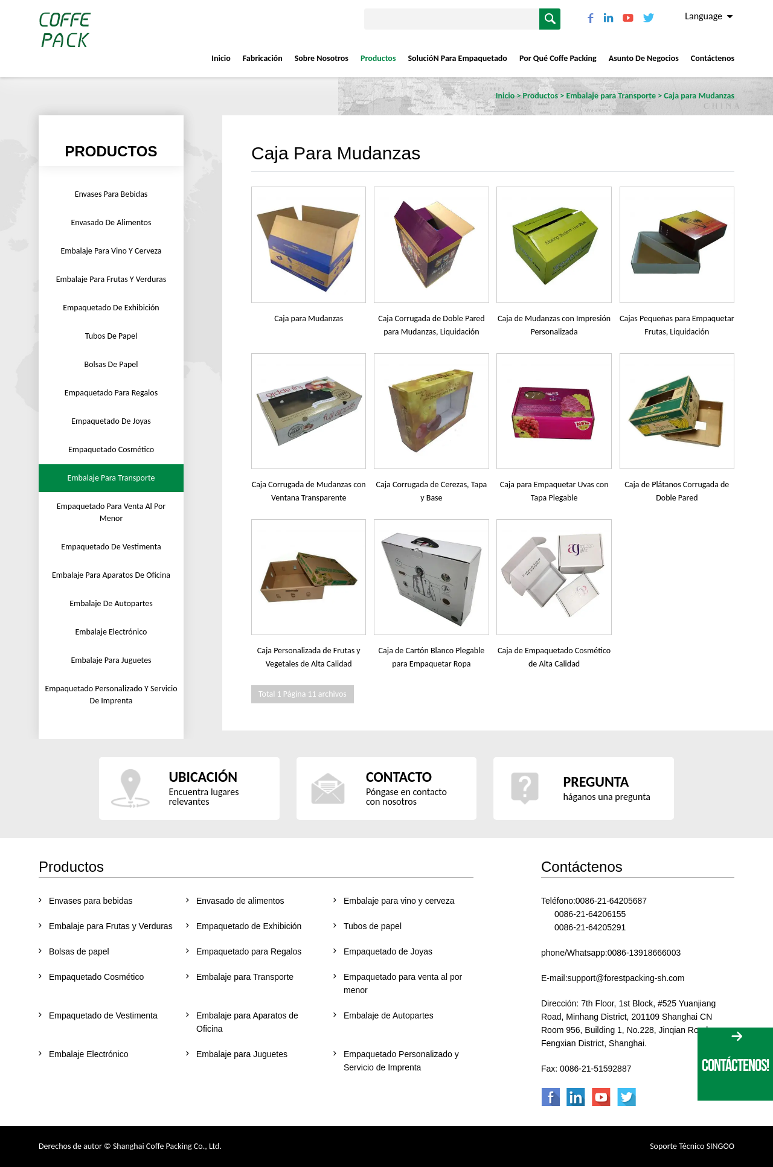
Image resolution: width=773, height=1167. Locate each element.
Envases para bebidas (111, 194)
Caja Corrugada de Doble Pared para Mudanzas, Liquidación (431, 325)
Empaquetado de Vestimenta (111, 547)
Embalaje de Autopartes (111, 603)
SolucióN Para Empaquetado (457, 58)
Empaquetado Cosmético (111, 449)
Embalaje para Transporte (111, 478)
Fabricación (263, 58)
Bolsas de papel (111, 364)
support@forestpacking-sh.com (626, 978)
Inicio (221, 58)
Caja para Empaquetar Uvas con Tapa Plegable (554, 491)
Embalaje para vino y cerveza (110, 251)
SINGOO (720, 1146)
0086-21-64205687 (611, 901)
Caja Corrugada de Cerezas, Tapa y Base (431, 491)
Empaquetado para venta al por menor (111, 512)
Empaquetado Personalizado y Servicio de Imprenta (111, 694)
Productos (378, 58)
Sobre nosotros (321, 58)
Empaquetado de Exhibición (111, 307)
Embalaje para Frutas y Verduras (111, 279)
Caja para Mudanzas (308, 318)
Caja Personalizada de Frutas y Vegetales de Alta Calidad (309, 657)
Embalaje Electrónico (111, 632)
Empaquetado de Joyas (111, 421)
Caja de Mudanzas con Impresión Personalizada (554, 325)
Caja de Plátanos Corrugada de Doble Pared (676, 491)
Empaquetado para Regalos (111, 393)
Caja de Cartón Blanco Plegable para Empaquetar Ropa (432, 657)
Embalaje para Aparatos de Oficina (111, 575)
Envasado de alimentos (111, 222)
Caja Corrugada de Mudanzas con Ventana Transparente (309, 491)
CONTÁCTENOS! (735, 1065)
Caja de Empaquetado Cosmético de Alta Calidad (554, 657)
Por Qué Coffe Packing (558, 58)
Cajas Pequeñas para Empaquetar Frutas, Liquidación (677, 325)
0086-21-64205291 (590, 927)
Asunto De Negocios (644, 58)
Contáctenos (712, 58)
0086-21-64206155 (590, 914)
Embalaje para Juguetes (111, 660)
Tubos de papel (111, 336)
